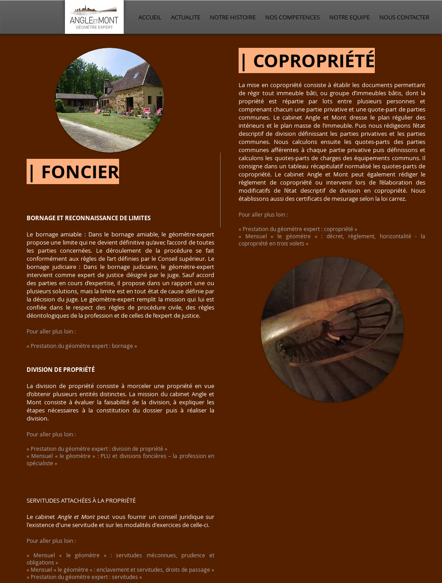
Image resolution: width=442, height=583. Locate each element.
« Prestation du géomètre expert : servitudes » (84, 576)
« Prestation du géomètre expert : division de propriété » (97, 448)
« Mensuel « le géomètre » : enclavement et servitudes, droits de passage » (120, 569)
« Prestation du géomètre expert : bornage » (82, 345)
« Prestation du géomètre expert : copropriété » (298, 228)
